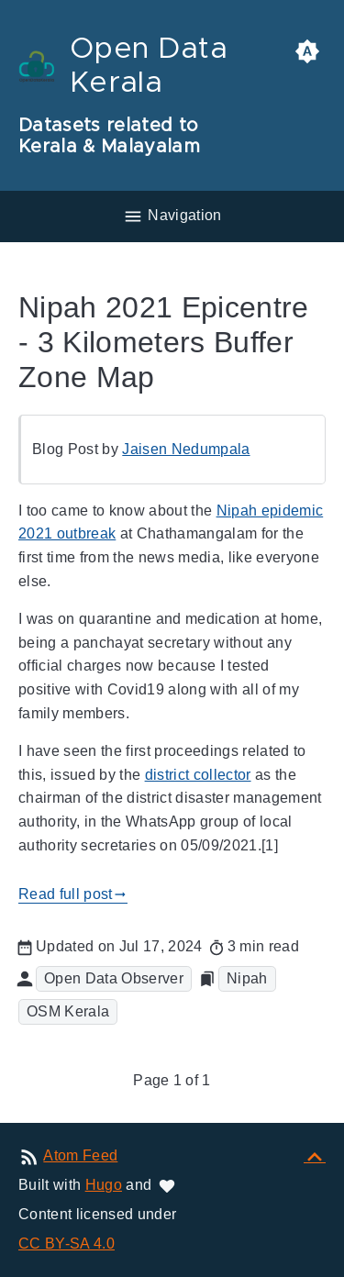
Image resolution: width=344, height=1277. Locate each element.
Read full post (73, 894)
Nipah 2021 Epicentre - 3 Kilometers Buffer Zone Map (163, 342)
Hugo (103, 1185)
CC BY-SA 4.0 (66, 1243)
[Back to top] (315, 1155)
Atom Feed (80, 1155)
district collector (198, 775)
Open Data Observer (113, 978)
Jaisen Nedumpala (186, 449)
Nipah (247, 978)
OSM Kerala (68, 1011)
